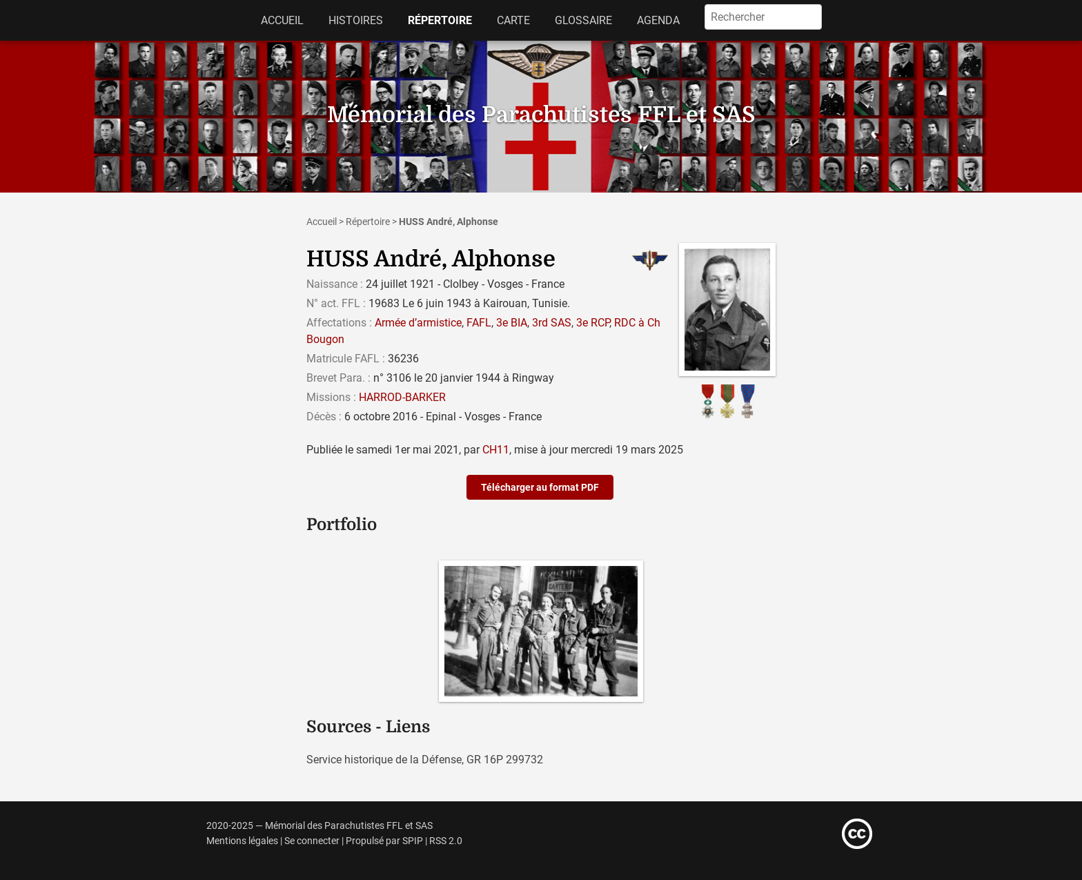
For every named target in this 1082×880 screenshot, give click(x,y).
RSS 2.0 (445, 841)
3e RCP (592, 322)
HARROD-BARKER (402, 397)
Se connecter (312, 841)
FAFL (478, 322)
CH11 (495, 449)
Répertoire (440, 20)
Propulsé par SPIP (384, 841)
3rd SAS (551, 322)
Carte (513, 20)
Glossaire (583, 20)
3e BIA (511, 322)
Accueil (282, 20)
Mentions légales (242, 841)
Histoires (355, 20)
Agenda (658, 20)
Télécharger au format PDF (540, 487)
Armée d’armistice (418, 322)
